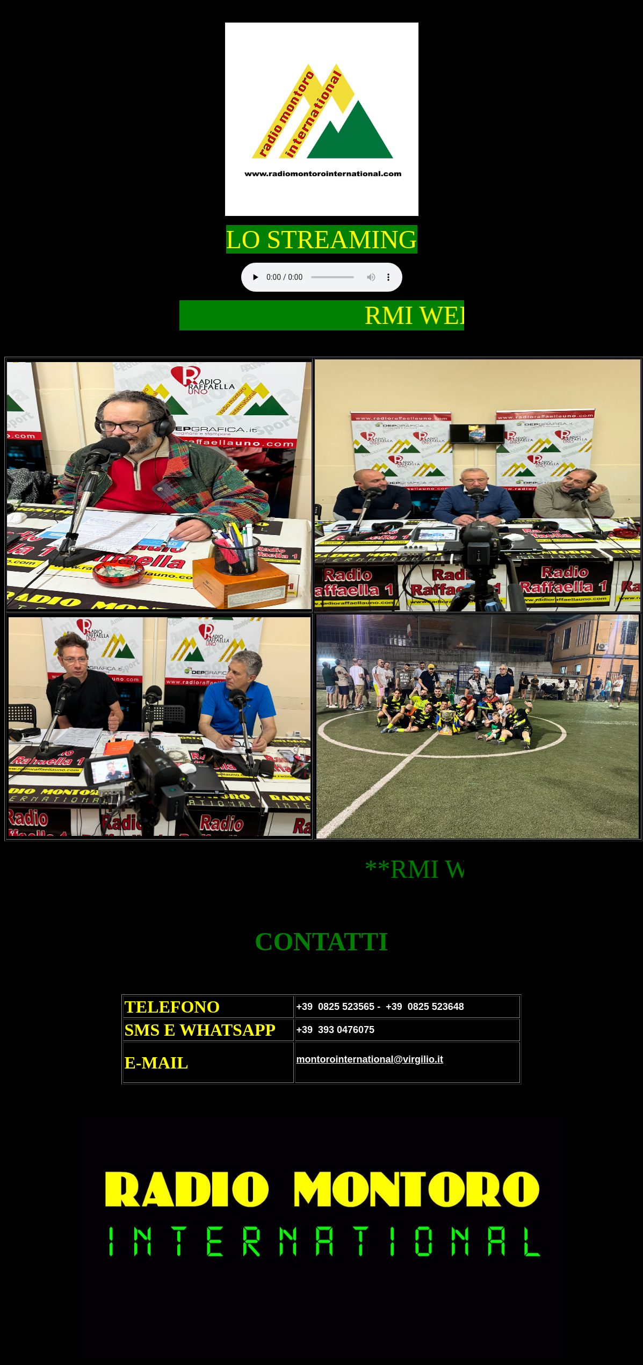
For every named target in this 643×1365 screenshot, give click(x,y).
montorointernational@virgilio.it (369, 1059)
